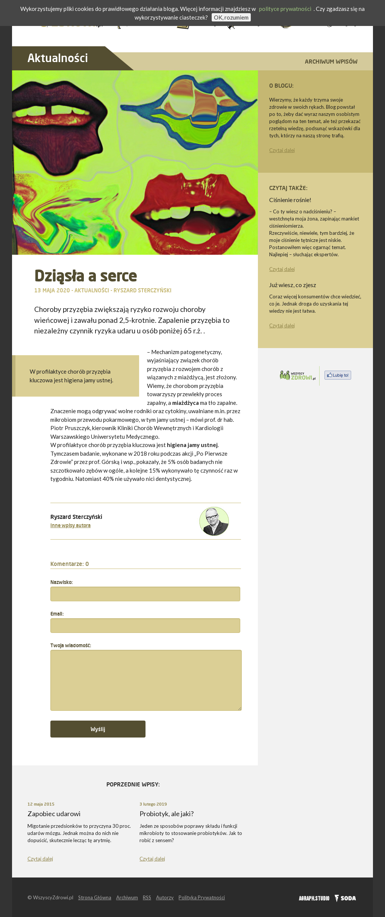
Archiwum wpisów (331, 61)
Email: (57, 614)
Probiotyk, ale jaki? (166, 813)
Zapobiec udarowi (53, 813)
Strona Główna (94, 897)
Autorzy (165, 897)
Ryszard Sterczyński (142, 290)
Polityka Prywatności (202, 897)
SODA (343, 897)
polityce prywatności (285, 8)
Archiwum (127, 897)
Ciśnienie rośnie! (290, 199)
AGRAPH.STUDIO (314, 898)
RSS (147, 897)
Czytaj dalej (282, 150)
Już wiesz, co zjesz (292, 284)
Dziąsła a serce (85, 275)
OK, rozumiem (231, 17)
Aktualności (57, 58)
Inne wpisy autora (70, 525)
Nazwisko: (61, 582)
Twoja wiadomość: (70, 645)
